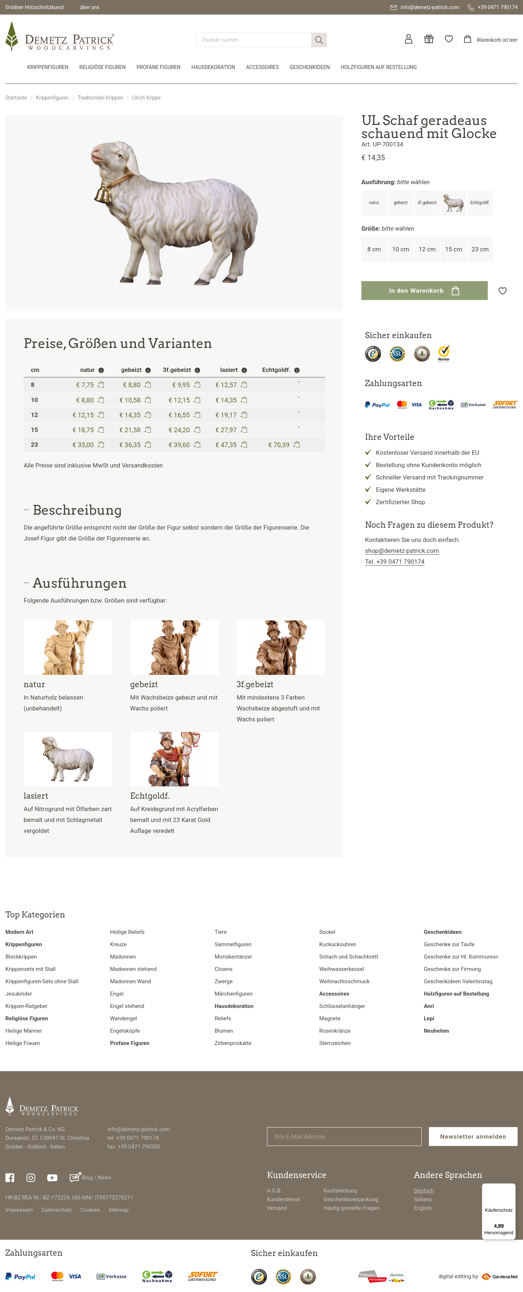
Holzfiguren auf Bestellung (379, 67)
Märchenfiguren (234, 994)
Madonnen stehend (133, 969)
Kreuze (118, 944)
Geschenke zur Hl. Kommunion (461, 956)
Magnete (330, 1018)
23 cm (479, 249)
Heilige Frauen (22, 1043)
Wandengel (123, 1018)
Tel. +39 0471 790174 (395, 561)
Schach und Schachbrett (348, 956)
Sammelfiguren (233, 944)
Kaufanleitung (340, 1190)
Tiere (221, 932)
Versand (277, 1208)
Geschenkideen (310, 67)
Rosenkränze (334, 1031)
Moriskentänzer (233, 956)
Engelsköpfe (125, 1031)
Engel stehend (127, 1006)
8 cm (374, 249)
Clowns (223, 969)
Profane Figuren (159, 67)
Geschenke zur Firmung (452, 969)
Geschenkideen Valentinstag (458, 981)
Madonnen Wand (130, 981)
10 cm (400, 249)
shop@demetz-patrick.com (402, 550)
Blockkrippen (21, 956)
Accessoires (262, 67)
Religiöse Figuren (103, 67)
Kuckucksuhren (337, 944)
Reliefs (223, 1018)
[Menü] (511, 1187)
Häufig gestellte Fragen (352, 1208)
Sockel (327, 932)
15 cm (453, 249)
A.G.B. (274, 1190)
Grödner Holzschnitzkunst (34, 7)
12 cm (426, 249)
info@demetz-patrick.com (139, 1129)
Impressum (19, 1210)
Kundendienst (283, 1199)
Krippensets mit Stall (30, 969)
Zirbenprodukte (233, 1043)
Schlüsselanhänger (342, 1006)
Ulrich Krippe (146, 98)
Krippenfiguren (48, 67)
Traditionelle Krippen (100, 98)
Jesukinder (18, 994)
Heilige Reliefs (127, 932)
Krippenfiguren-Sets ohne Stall (41, 981)
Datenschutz (56, 1210)
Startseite (16, 98)
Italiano (423, 1199)
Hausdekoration (213, 67)
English (423, 1208)
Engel (116, 994)
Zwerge (223, 981)
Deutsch (424, 1190)
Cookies (90, 1210)
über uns (89, 7)
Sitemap (119, 1210)
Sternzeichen (334, 1043)
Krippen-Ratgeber (26, 1006)
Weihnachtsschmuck (344, 981)
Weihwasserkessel (341, 969)
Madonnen (123, 956)
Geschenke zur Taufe (449, 944)
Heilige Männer (23, 1031)
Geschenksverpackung (351, 1199)
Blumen (224, 1031)
